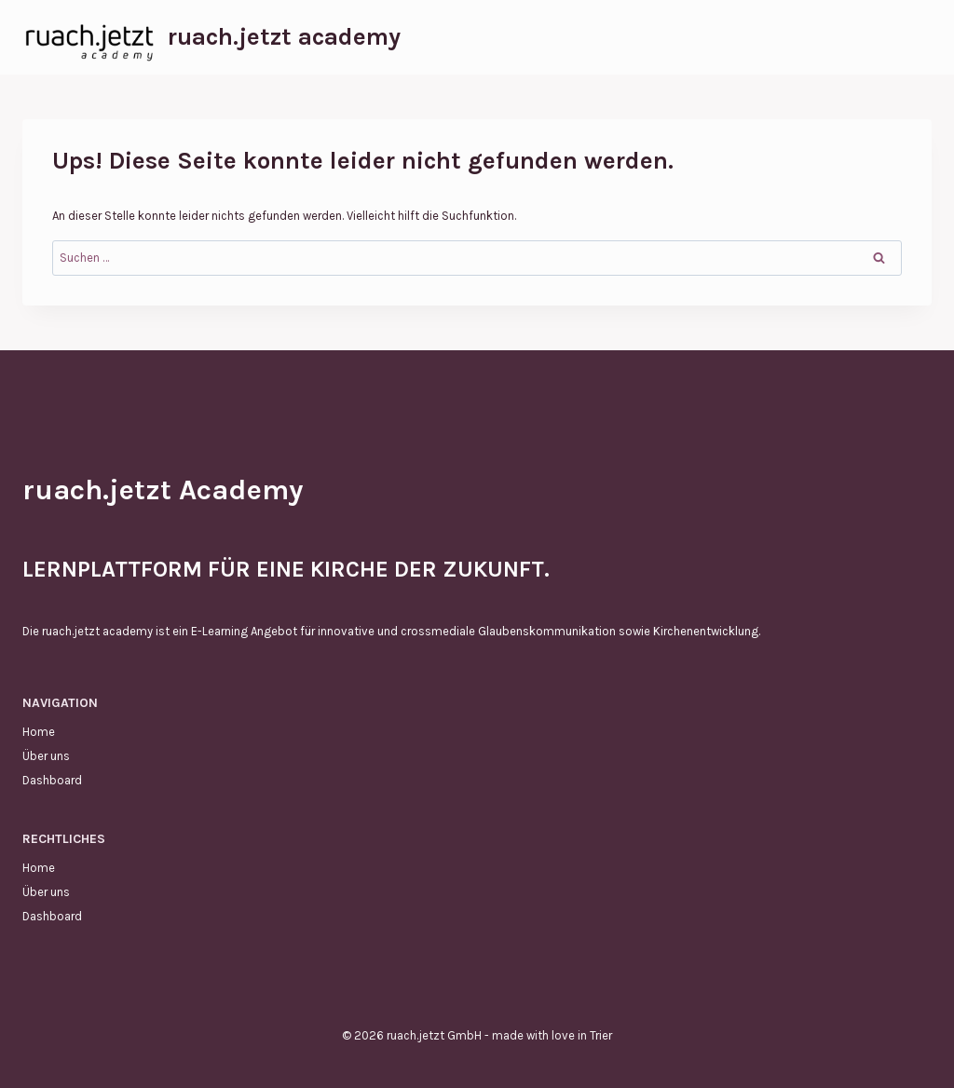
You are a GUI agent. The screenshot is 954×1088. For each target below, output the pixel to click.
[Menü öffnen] (914, 36)
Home (38, 732)
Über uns (46, 756)
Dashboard (52, 780)
